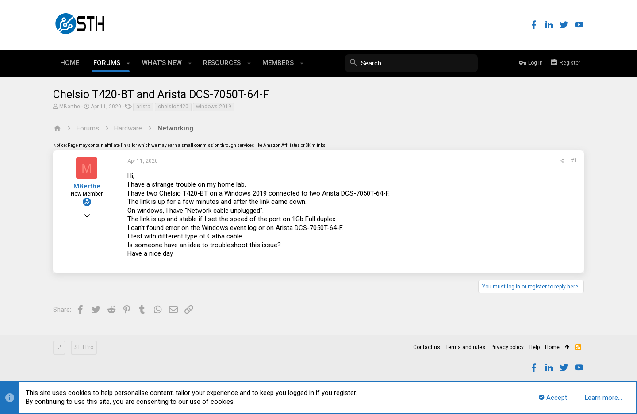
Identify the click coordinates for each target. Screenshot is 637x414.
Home (552, 347)
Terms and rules (465, 347)
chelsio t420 (173, 107)
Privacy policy (507, 347)
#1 (574, 160)
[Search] (411, 63)
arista (143, 107)
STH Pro (83, 347)
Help (534, 347)
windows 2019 (213, 107)
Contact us (426, 347)
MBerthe (69, 107)
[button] (128, 63)
